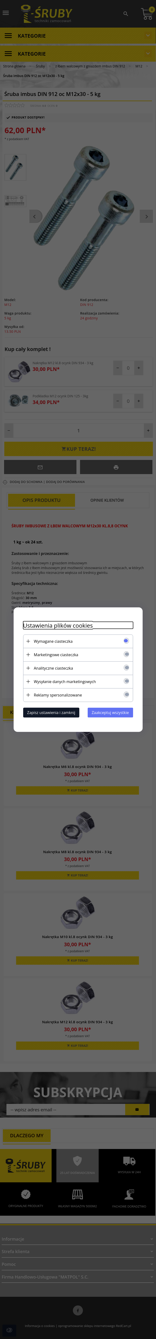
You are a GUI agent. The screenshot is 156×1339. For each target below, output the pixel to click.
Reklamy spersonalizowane (58, 694)
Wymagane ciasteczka (53, 641)
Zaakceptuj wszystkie (110, 712)
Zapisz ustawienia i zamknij (51, 712)
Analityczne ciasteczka (53, 668)
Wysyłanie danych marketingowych (65, 681)
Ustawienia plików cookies (58, 625)
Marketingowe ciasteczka (56, 654)
